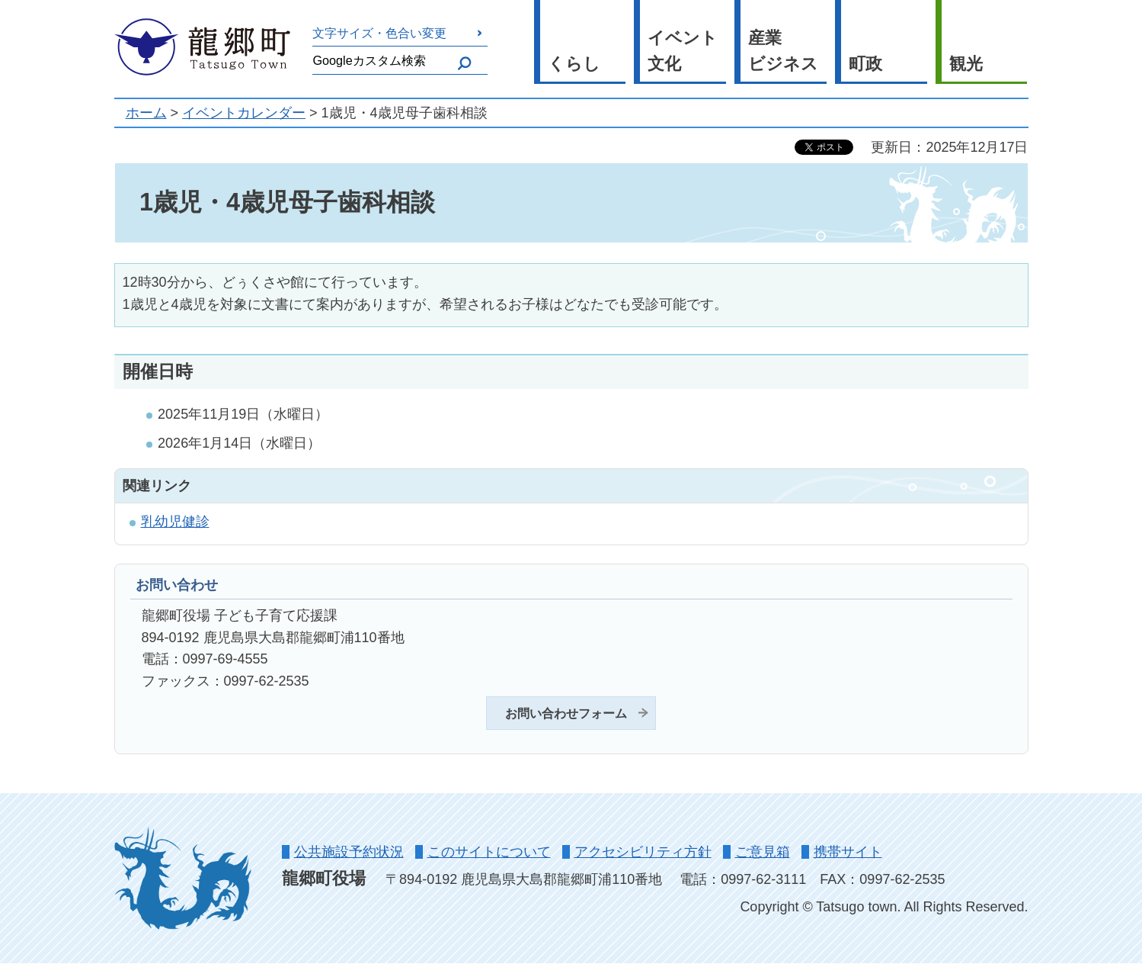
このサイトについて (489, 852)
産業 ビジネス (783, 51)
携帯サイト (848, 852)
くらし (574, 63)
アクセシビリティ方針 (643, 852)
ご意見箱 (762, 852)
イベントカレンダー (243, 112)
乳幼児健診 (175, 521)
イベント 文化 (683, 51)
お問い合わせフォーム (566, 713)
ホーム (146, 112)
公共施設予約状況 (349, 852)
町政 (865, 63)
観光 (966, 63)
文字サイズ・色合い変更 (379, 33)
